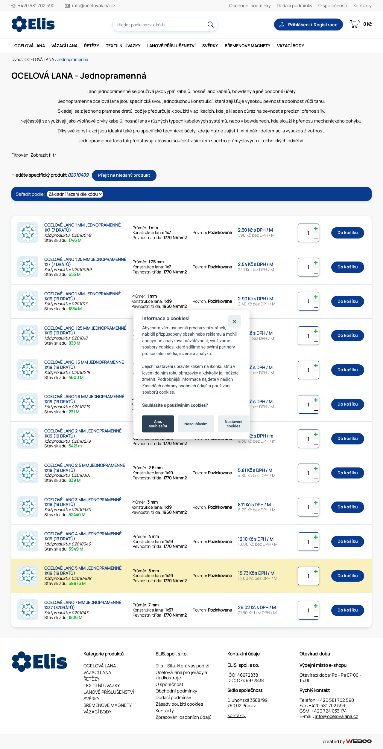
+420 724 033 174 (329, 711)
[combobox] (165, 24)
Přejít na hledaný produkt (124, 175)
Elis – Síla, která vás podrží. (183, 666)
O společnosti (332, 5)
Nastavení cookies (233, 423)
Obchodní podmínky (250, 5)
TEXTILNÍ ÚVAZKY (123, 45)
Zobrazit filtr (43, 155)
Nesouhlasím (195, 423)
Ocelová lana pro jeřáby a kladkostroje (181, 675)
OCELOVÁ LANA (29, 45)
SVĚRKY (210, 45)
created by (347, 741)
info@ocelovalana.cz (93, 5)
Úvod (16, 59)
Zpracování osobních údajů (184, 717)
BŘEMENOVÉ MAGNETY (247, 45)
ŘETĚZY (91, 45)
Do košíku (348, 232)
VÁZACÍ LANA (64, 45)
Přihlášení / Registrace (308, 25)
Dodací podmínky (294, 5)
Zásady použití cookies (179, 704)
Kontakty (362, 5)
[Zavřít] (234, 321)
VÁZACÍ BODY (290, 45)
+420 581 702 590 (36, 5)
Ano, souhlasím (158, 423)
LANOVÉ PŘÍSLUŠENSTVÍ (171, 45)
